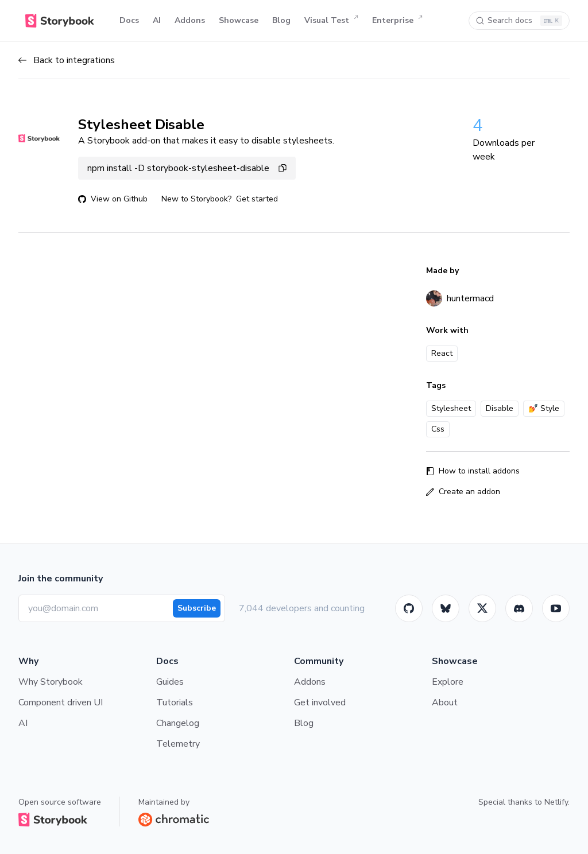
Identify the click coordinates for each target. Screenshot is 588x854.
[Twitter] (482, 608)
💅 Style (543, 408)
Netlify (556, 802)
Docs (129, 20)
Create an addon (463, 491)
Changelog (177, 723)
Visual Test (331, 20)
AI (157, 20)
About (445, 702)
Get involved (320, 702)
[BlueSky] (445, 608)
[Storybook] (519, 608)
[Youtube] (556, 608)
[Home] (59, 20)
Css (437, 429)
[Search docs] (519, 20)
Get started (257, 198)
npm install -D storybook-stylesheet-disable (187, 168)
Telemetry (178, 743)
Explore (447, 682)
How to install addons (473, 470)
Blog (281, 20)
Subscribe (196, 608)
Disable (499, 408)
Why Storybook (50, 682)
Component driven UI (60, 702)
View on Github (113, 198)
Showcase (238, 20)
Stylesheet (451, 408)
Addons (190, 20)
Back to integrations (66, 60)
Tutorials (174, 702)
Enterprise (397, 20)
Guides (170, 682)
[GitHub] (409, 608)
